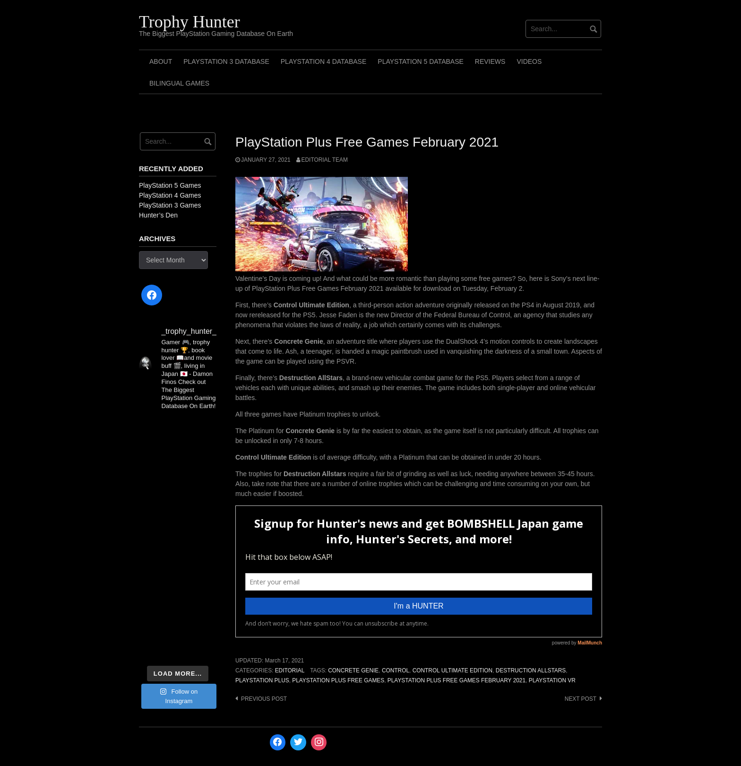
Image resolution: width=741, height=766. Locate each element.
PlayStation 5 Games (170, 185)
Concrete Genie (353, 670)
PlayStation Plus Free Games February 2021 (457, 680)
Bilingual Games (179, 83)
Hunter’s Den (158, 215)
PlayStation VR (552, 680)
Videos (529, 61)
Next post (580, 699)
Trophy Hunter (189, 21)
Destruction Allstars (531, 670)
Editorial (290, 670)
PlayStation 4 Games (170, 195)
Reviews (490, 61)
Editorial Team (325, 160)
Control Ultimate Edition (453, 670)
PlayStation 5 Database (421, 61)
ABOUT (160, 61)
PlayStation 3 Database (226, 61)
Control (395, 670)
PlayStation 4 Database (324, 61)
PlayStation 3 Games (170, 205)
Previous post (264, 699)
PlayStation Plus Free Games (338, 680)
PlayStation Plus (262, 680)
